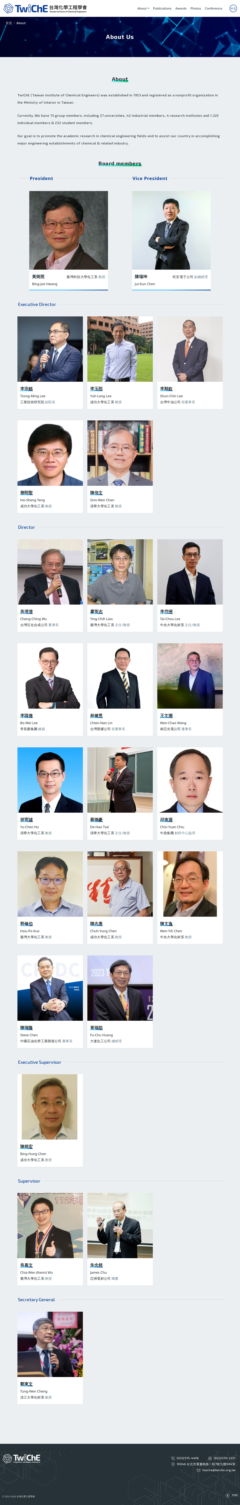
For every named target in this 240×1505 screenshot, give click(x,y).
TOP (235, 1495)
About (142, 8)
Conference (213, 8)
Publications (162, 8)
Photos (195, 8)
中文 (233, 8)
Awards (181, 8)
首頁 (9, 23)
